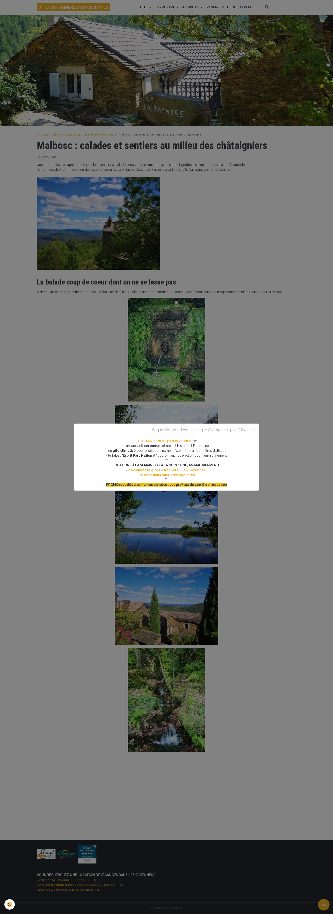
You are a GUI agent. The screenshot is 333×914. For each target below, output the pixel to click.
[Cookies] (10, 904)
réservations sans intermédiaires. (168, 475)
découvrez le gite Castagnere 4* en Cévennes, (167, 470)
